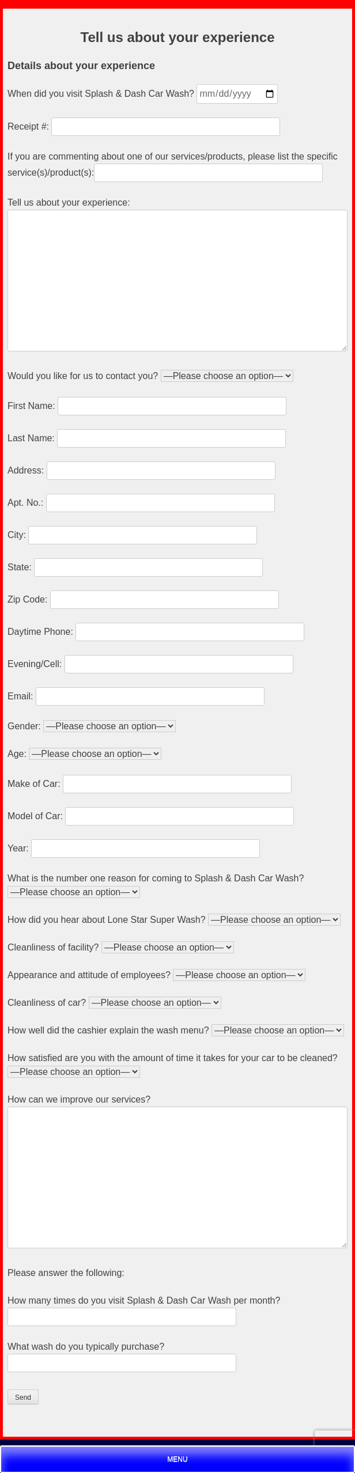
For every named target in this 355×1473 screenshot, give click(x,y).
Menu (177, 1459)
